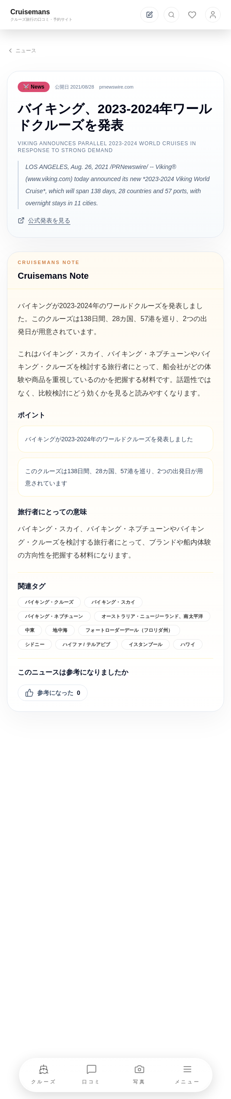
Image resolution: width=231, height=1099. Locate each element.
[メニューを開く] (187, 1075)
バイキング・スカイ (113, 602)
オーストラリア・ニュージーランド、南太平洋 (152, 616)
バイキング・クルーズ (49, 602)
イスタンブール (146, 644)
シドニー (34, 644)
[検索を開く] (171, 14)
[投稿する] (149, 14)
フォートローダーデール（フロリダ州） (129, 630)
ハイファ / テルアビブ (87, 644)
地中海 (60, 630)
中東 (30, 630)
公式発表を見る (44, 220)
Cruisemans (30, 12)
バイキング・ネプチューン (54, 616)
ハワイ (187, 644)
